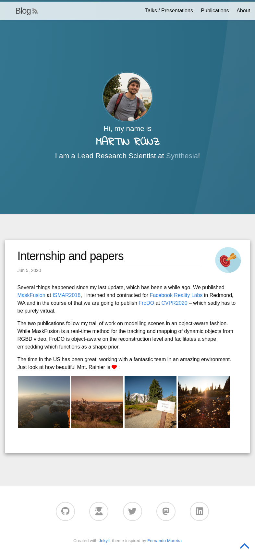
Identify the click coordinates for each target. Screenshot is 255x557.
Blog (23, 11)
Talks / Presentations (169, 10)
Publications (215, 10)
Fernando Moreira (164, 540)
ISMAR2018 (66, 295)
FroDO (146, 303)
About (243, 10)
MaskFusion (31, 295)
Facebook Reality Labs (176, 295)
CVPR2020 (174, 303)
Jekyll (104, 540)
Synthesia (182, 156)
